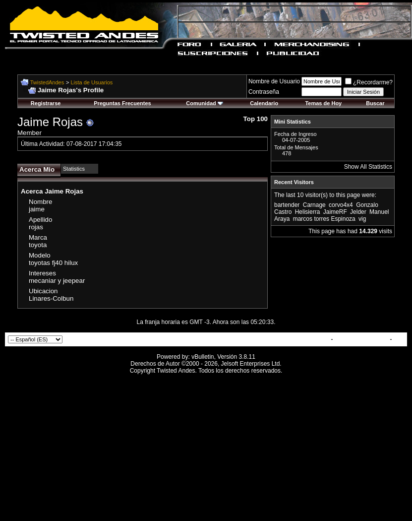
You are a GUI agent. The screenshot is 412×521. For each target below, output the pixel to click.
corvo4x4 (341, 204)
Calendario (264, 103)
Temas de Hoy (323, 103)
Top (399, 339)
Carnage (314, 204)
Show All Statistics (368, 166)
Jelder (358, 211)
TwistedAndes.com (361, 339)
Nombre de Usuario (274, 81)
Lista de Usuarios (91, 82)
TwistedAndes (47, 82)
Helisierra (307, 211)
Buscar (375, 103)
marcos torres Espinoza (324, 218)
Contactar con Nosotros (295, 339)
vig (362, 218)
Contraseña (263, 91)
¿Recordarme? (369, 82)
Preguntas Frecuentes (122, 103)
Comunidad (204, 103)
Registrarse (46, 103)
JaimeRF (335, 211)
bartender (286, 204)
